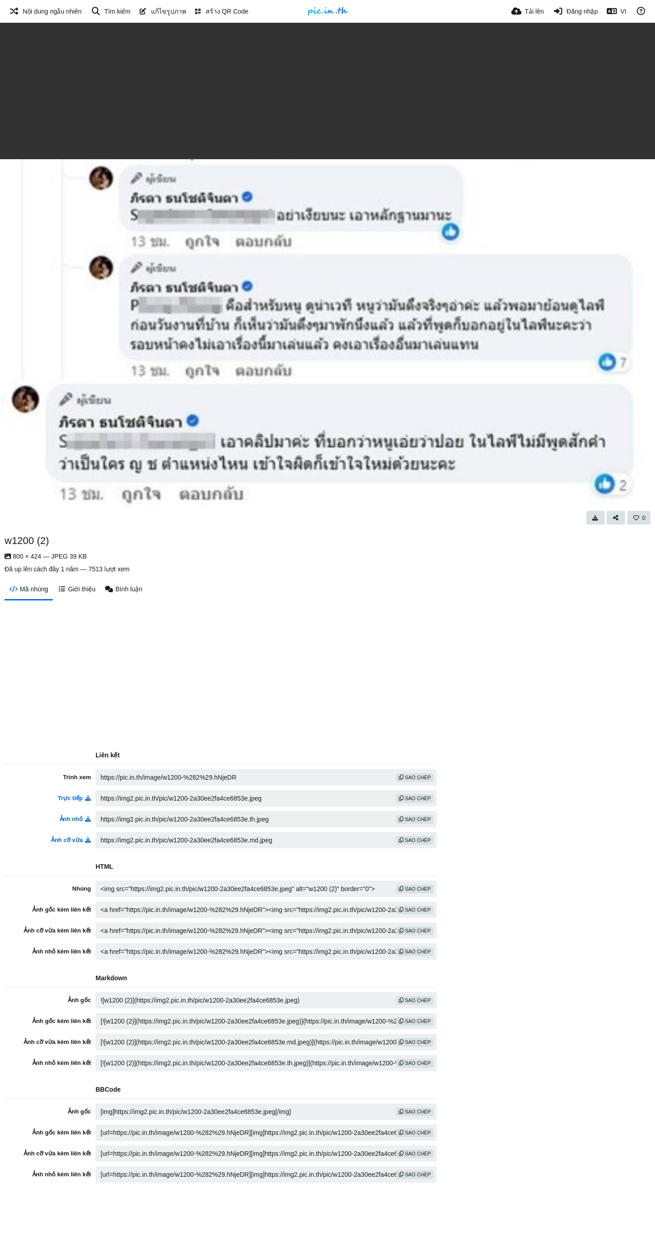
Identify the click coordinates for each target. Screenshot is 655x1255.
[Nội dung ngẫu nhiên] (45, 11)
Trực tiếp (74, 798)
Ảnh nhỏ (75, 819)
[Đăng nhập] (575, 11)
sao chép (415, 777)
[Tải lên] (527, 11)
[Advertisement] (327, 91)
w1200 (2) (27, 540)
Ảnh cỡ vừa (71, 840)
